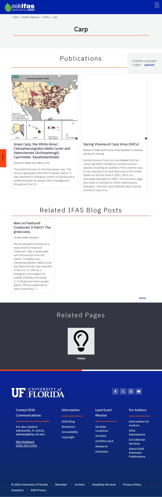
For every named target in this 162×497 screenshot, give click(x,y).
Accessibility (70, 432)
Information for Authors (139, 423)
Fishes (46, 17)
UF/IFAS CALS (104, 441)
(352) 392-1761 (26, 445)
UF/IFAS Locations (101, 429)
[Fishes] (81, 341)
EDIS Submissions (137, 432)
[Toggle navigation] (157, 4)
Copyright (68, 437)
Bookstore (68, 426)
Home (15, 17)
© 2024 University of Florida (29, 484)
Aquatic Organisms (31, 17)
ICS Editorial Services (137, 441)
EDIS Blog (68, 421)
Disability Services (105, 484)
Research (101, 446)
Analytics (17, 490)
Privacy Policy (133, 484)
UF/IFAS (100, 436)
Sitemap (61, 484)
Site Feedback (25, 442)
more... (143, 298)
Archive (81, 484)
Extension (101, 451)
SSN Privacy (38, 490)
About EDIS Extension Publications (137, 452)
